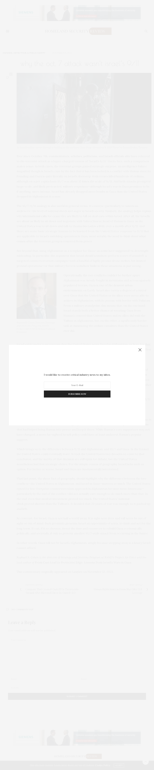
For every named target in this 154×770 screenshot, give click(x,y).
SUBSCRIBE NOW (77, 394)
